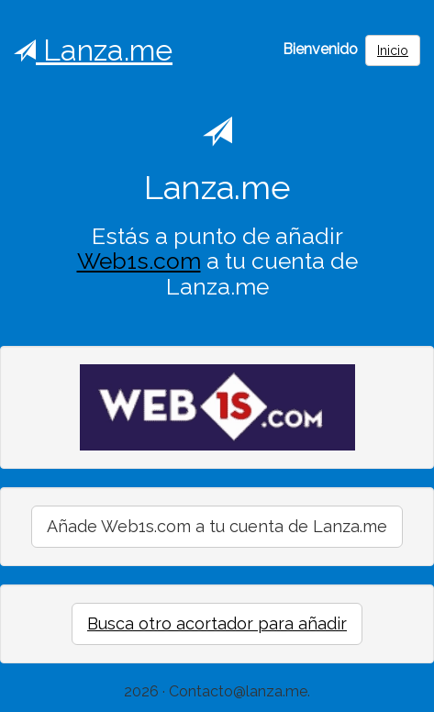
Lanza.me (93, 50)
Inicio (392, 50)
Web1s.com (139, 261)
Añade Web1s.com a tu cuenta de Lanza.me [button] (217, 526)
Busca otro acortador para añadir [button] (217, 623)
